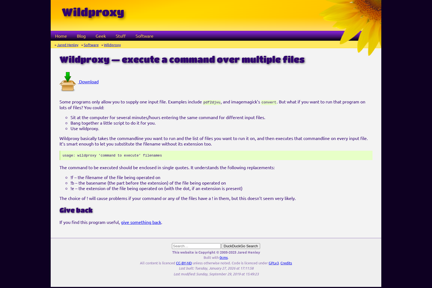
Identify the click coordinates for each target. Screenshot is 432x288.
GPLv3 (274, 264)
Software (144, 36)
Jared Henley (67, 44)
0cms (224, 258)
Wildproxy (112, 44)
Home (61, 36)
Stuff (121, 36)
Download (79, 81)
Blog (81, 36)
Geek (101, 36)
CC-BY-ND (184, 264)
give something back (141, 223)
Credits (286, 264)
